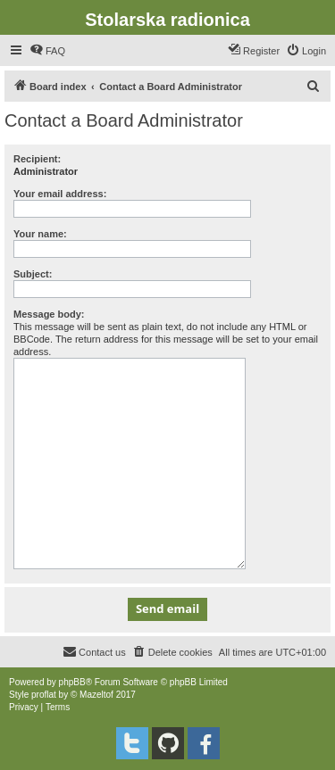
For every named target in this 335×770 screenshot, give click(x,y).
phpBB (72, 682)
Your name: (40, 233)
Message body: (48, 314)
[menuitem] (47, 51)
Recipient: (37, 158)
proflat (43, 695)
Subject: (32, 274)
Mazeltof (96, 695)
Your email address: (59, 193)
